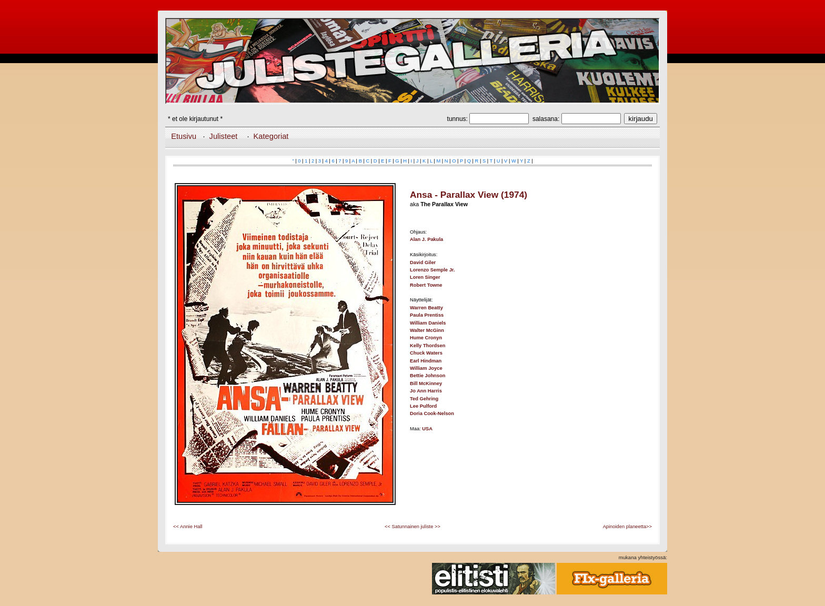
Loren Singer (425, 277)
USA (427, 428)
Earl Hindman (425, 360)
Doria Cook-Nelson (432, 413)
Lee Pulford (423, 406)
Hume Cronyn (426, 337)
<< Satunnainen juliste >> (412, 526)
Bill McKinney (426, 383)
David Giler (423, 262)
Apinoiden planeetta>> (627, 526)
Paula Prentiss (427, 315)
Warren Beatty (426, 307)
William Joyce (426, 368)
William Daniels (428, 323)
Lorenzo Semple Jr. (432, 269)
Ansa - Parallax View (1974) (468, 194)
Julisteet (223, 136)
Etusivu (183, 136)
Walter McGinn (427, 330)
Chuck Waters (426, 353)
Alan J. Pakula (426, 239)
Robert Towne (426, 285)
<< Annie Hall (188, 526)
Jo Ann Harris (426, 390)
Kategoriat (271, 136)
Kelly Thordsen (427, 345)
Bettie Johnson (427, 375)
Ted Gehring (424, 398)
